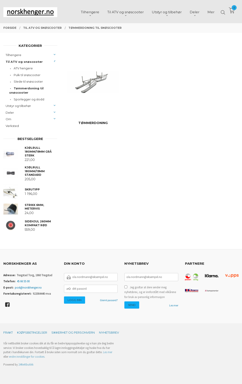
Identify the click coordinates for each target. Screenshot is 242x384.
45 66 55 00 (23, 281)
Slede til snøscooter (28, 81)
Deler (10, 112)
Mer (210, 11)
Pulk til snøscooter (27, 75)
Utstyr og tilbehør (18, 106)
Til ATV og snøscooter (24, 61)
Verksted (12, 126)
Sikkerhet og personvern (73, 332)
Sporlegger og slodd (29, 99)
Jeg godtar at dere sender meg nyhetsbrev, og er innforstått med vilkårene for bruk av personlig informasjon (150, 292)
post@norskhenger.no (28, 287)
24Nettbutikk (25, 364)
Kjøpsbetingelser (32, 332)
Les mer (173, 305)
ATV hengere (23, 68)
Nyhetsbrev (109, 332)
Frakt (8, 332)
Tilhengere (13, 55)
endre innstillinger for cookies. (27, 357)
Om (8, 119)
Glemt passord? (109, 300)
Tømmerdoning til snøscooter (26, 90)
